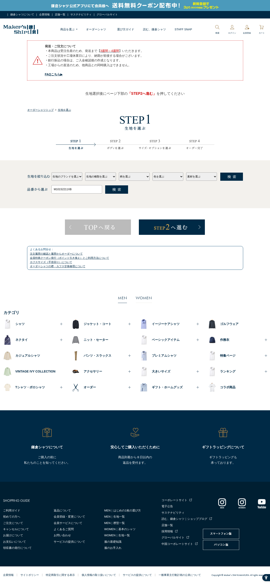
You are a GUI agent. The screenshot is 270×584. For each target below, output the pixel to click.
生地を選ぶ (64, 109)
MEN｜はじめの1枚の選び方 (122, 510)
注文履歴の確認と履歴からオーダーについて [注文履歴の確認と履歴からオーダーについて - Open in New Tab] (56, 253)
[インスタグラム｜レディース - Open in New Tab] (241, 503)
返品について (62, 510)
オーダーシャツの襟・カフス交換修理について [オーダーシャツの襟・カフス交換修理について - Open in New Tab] (57, 266)
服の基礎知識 (112, 541)
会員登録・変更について (69, 516)
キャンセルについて (16, 529)
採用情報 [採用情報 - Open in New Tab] (167, 531)
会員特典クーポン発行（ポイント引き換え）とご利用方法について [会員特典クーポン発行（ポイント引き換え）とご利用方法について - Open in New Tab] (69, 257)
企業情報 (44, 14)
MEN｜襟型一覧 (114, 523)
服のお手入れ (112, 547)
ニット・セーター (96, 339)
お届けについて (13, 535)
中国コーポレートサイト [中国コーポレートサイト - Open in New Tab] (177, 544)
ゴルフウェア (229, 324)
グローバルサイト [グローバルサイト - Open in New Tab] (107, 14)
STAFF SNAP (183, 29)
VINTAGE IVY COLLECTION (35, 371)
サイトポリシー (29, 575)
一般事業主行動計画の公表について (180, 575)
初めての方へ (11, 516)
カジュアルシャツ (27, 355)
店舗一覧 (60, 14)
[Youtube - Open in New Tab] (261, 503)
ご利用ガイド (11, 510)
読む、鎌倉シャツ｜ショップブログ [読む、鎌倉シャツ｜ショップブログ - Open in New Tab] (184, 518)
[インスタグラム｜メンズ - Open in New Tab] (222, 503)
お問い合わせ (62, 535)
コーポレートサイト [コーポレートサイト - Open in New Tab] (174, 500)
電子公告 (167, 506)
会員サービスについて (68, 523)
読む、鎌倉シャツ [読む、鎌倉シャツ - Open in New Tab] (154, 29)
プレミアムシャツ (164, 355)
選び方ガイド (125, 29)
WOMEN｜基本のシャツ (120, 529)
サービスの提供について (69, 541)
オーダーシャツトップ (40, 109)
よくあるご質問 (64, 529)
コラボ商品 (227, 387)
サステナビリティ (81, 14)
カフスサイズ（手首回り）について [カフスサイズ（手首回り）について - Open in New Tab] (51, 262)
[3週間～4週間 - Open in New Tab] (109, 51)
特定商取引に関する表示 (60, 575)
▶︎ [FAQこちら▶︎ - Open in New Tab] (54, 74)
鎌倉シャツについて (22, 14)
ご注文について (13, 523)
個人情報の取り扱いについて (99, 575)
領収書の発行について (17, 547)
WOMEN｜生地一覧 (117, 535)
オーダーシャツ (96, 29)
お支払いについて (14, 541)
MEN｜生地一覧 (114, 516)
